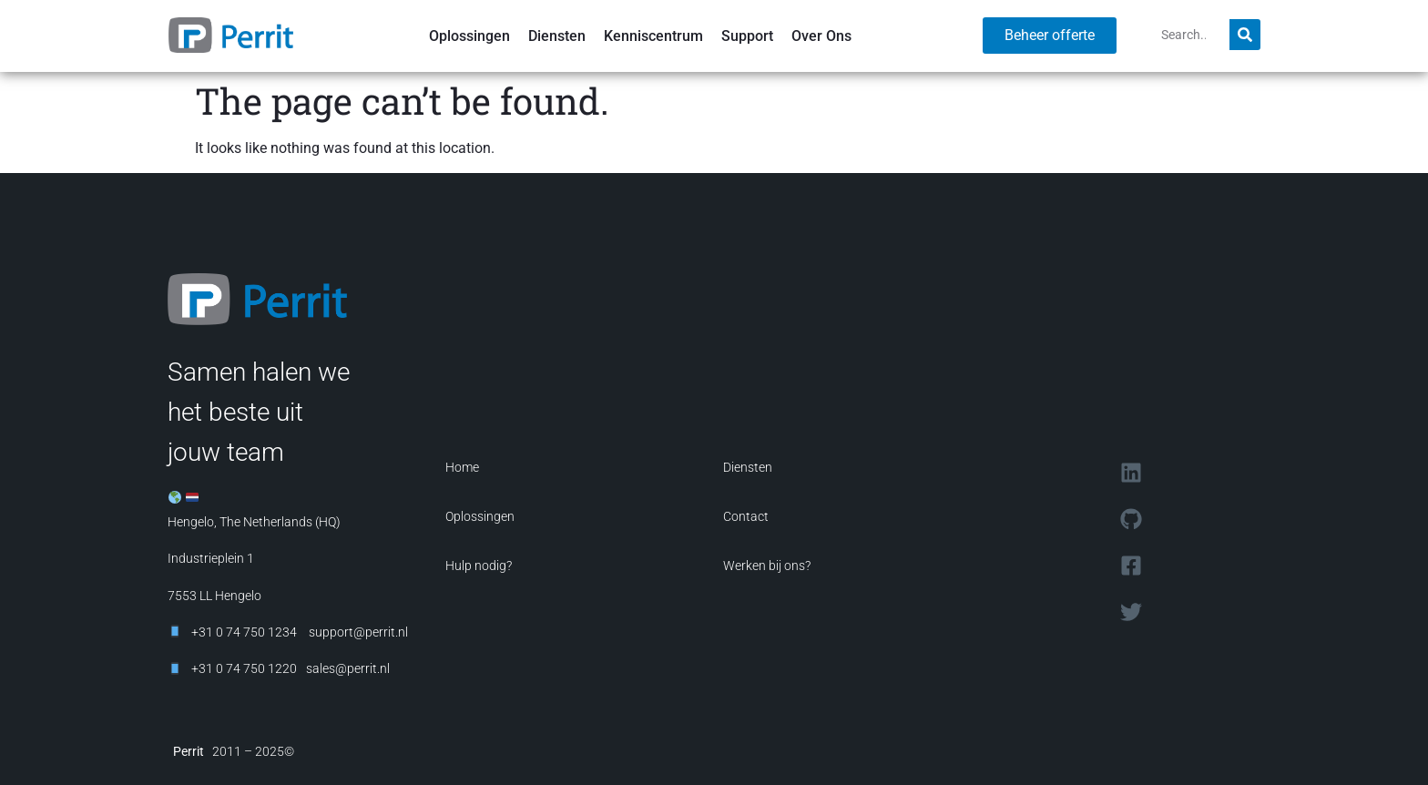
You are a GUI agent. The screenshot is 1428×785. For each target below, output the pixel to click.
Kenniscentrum (653, 36)
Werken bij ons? (767, 565)
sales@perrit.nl (348, 668)
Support (747, 36)
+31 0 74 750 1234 (244, 632)
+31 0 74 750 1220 (244, 668)
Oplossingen (469, 36)
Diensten (557, 36)
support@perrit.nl (357, 632)
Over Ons (821, 36)
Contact (746, 516)
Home (462, 467)
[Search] (1244, 34)
